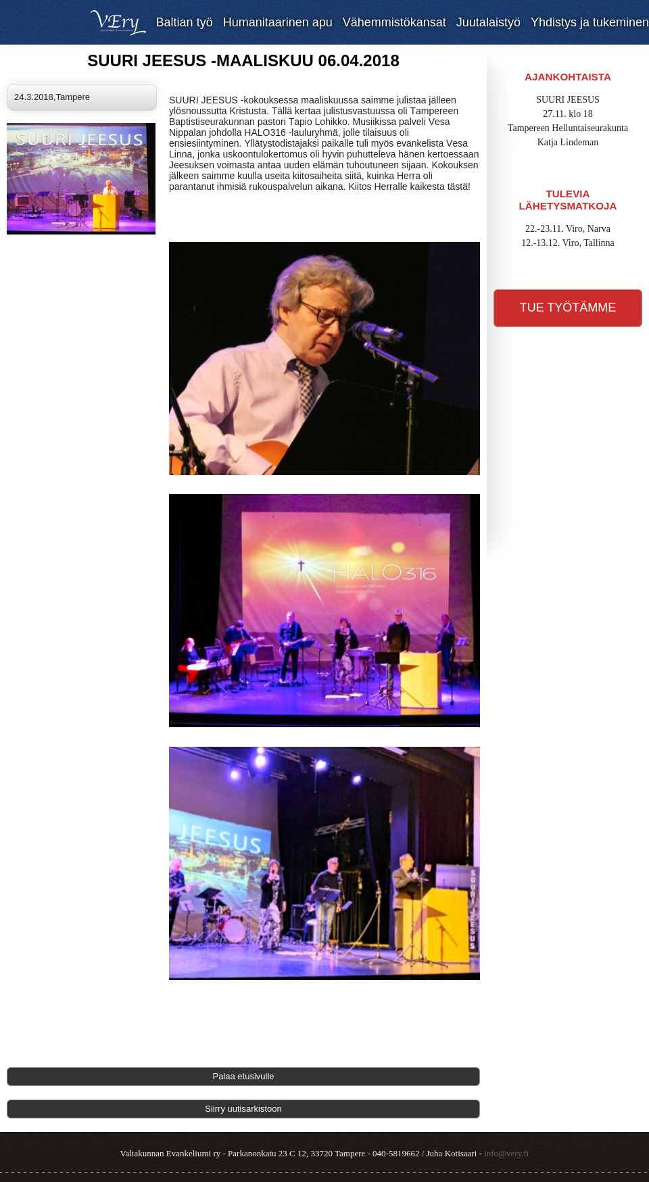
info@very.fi (506, 1153)
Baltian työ (184, 22)
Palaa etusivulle (243, 1076)
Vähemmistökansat (394, 22)
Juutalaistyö (488, 22)
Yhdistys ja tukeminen (590, 22)
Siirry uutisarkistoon (243, 1109)
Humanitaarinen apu (278, 22)
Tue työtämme (568, 307)
